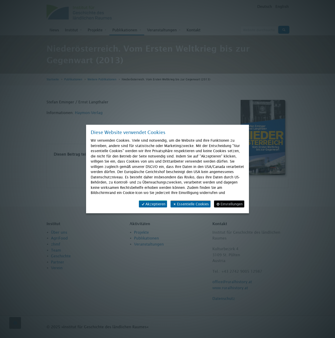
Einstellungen (229, 204)
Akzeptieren (153, 204)
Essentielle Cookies (190, 204)
